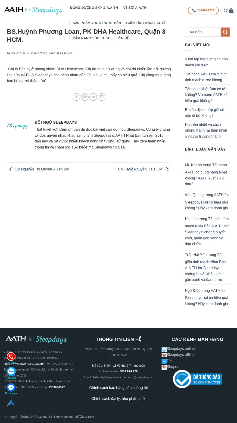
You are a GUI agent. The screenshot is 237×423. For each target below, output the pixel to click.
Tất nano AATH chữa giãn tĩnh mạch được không (206, 77)
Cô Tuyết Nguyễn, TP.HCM (144, 169)
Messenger (11, 389)
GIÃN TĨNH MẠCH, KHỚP (146, 23)
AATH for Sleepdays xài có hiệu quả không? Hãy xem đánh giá (207, 201)
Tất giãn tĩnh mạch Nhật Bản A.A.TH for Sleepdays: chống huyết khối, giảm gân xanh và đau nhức (207, 231)
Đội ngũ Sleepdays (58, 53)
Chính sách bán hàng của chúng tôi (118, 388)
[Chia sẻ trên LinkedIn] (101, 97)
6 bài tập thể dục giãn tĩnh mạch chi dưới (206, 62)
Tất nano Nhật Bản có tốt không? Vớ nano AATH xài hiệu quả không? (206, 95)
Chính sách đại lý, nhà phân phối (118, 399)
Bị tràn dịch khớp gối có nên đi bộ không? (204, 113)
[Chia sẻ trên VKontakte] (93, 97)
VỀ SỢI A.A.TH (135, 7)
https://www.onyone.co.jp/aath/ (23, 363)
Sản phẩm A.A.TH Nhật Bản (97, 23)
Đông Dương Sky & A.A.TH (94, 7)
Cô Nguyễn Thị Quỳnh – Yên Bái (38, 169)
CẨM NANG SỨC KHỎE (91, 38)
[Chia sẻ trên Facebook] (76, 97)
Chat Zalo (11, 373)
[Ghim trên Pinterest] (85, 97)
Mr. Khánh (193, 165)
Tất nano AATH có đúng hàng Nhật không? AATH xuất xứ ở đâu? (206, 174)
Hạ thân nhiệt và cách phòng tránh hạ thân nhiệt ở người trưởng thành (206, 130)
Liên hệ (122, 38)
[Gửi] (225, 32)
